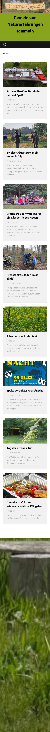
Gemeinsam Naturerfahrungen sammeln (25, 24)
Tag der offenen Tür (19, 448)
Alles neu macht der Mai (22, 336)
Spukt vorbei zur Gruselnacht (25, 390)
